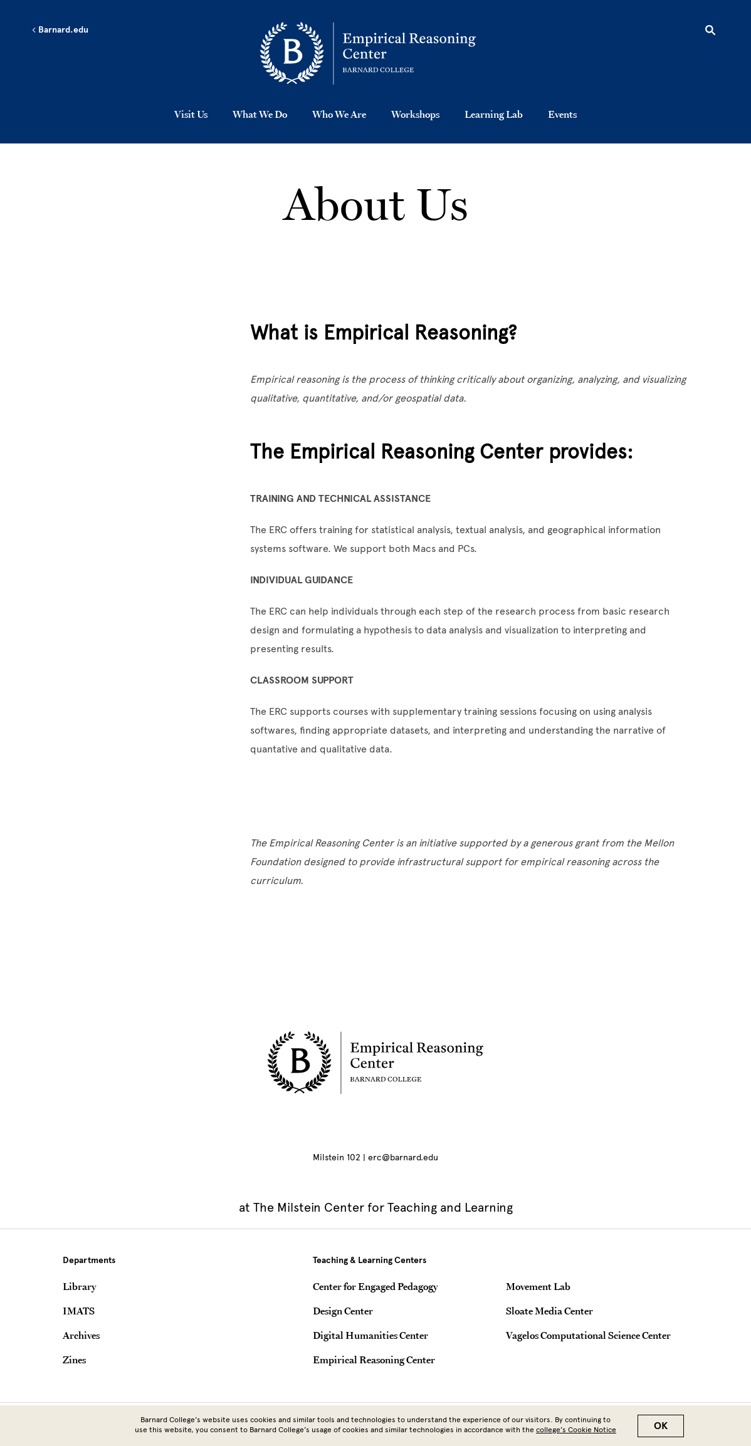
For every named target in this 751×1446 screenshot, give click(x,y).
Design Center (343, 1310)
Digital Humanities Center (370, 1335)
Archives (81, 1335)
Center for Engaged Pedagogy (375, 1286)
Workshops (415, 114)
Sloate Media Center (549, 1310)
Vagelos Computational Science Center (588, 1335)
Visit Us (190, 114)
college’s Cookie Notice (576, 1429)
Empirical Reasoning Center (374, 1359)
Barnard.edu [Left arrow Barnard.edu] (59, 30)
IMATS (79, 1310)
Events (562, 114)
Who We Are (339, 114)
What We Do (260, 114)
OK (661, 1426)
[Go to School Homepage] (379, 53)
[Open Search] (710, 32)
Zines (74, 1359)
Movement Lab (538, 1286)
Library (79, 1286)
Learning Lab (494, 114)
